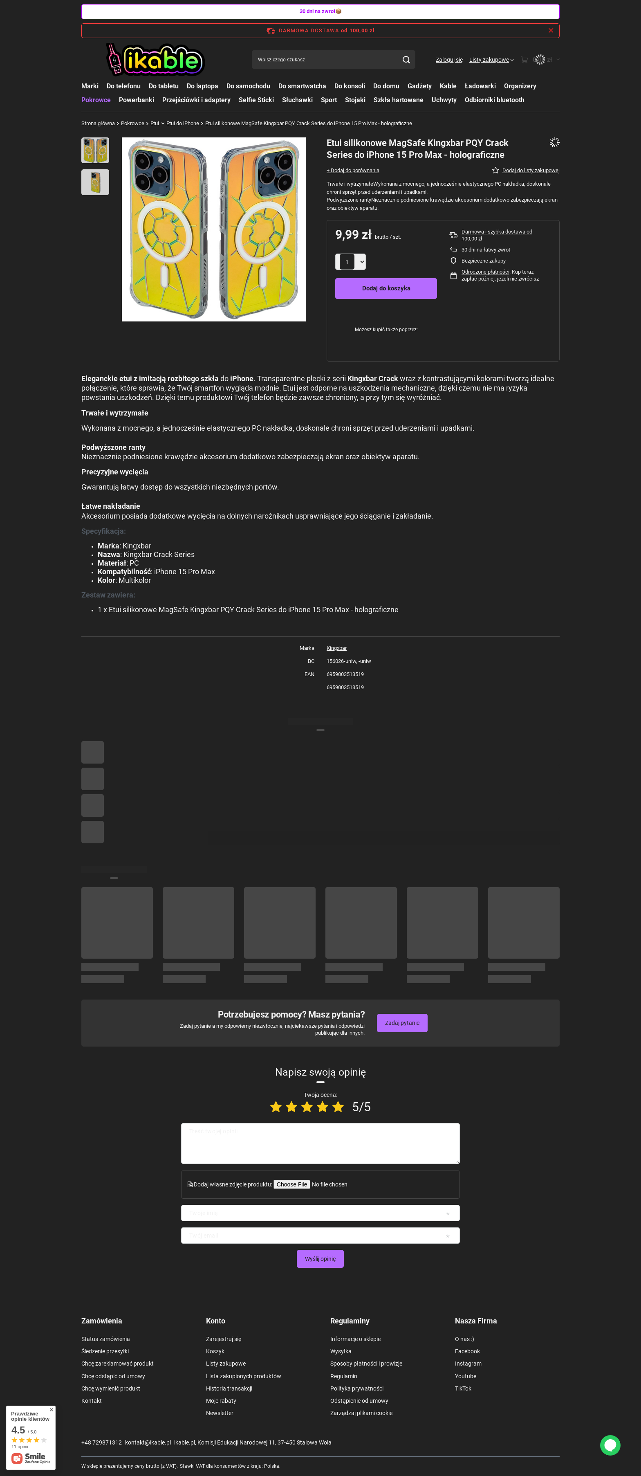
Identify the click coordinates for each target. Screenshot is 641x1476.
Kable (448, 86)
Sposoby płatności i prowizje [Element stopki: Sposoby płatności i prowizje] (366, 1363)
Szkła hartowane (399, 100)
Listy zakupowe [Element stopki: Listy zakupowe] (226, 1363)
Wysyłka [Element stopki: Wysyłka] (341, 1351)
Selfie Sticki (256, 100)
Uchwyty (444, 100)
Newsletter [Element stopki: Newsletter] (219, 1413)
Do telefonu (124, 86)
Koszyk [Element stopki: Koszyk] (215, 1351)
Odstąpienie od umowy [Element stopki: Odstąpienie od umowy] (359, 1400)
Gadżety (420, 86)
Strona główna (98, 123)
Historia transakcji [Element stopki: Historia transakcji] (229, 1388)
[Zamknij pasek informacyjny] (551, 31)
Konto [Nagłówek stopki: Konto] (215, 1320)
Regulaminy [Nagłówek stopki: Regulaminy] (350, 1320)
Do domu (386, 86)
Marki (90, 86)
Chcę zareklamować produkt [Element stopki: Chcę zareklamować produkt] (117, 1363)
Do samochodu (248, 86)
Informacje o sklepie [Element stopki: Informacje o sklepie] (355, 1339)
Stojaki (355, 100)
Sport (329, 100)
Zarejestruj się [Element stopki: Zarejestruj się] (223, 1339)
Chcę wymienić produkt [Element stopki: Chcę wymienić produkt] (110, 1388)
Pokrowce (96, 100)
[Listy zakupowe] (491, 60)
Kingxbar (337, 648)
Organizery (520, 86)
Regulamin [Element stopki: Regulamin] (343, 1376)
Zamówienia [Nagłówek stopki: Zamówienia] (101, 1320)
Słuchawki (297, 100)
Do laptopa (202, 86)
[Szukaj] (406, 59)
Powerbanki (136, 100)
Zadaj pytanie (402, 1023)
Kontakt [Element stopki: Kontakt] (91, 1400)
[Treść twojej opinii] (320, 1143)
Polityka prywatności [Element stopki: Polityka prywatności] (356, 1388)
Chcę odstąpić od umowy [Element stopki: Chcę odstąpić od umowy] (113, 1376)
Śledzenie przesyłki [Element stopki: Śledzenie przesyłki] (105, 1351)
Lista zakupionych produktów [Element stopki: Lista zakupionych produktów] (243, 1376)
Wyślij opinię (320, 1259)
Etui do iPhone (182, 123)
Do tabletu (164, 86)
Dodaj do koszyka (386, 288)
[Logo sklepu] (156, 59)
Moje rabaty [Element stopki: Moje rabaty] (221, 1400)
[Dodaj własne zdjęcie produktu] (329, 1184)
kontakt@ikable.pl (148, 1442)
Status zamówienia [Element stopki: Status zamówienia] (105, 1339)
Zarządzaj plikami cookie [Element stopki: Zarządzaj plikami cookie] (361, 1413)
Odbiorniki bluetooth (494, 100)
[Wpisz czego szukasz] (333, 59)
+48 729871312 (101, 1442)
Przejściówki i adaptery (196, 100)
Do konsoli (349, 86)
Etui (154, 123)
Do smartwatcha (302, 86)
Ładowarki (480, 86)
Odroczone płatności (485, 272)
